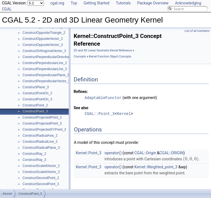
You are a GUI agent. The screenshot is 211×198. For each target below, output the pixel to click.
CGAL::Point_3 (100, 113)
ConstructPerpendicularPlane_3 (46, 75)
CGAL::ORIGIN (171, 152)
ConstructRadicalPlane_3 (41, 148)
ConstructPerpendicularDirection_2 (48, 57)
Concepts (80, 56)
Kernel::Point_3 (88, 152)
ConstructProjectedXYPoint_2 (44, 129)
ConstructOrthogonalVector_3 (44, 51)
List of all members (197, 31)
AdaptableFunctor (103, 97)
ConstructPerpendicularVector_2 (46, 81)
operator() (112, 152)
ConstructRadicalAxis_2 (40, 136)
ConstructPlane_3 (36, 87)
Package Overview (152, 3)
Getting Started (96, 3)
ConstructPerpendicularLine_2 (45, 63)
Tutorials (123, 3)
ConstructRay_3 (34, 160)
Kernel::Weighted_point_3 (155, 166)
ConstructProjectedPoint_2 (42, 117)
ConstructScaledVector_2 (41, 166)
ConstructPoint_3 (35, 111)
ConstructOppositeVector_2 (43, 39)
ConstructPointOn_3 (37, 99)
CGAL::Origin (145, 152)
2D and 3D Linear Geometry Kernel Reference (103, 50)
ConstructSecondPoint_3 (41, 184)
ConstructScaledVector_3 (41, 172)
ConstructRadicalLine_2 (40, 142)
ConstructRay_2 (34, 154)
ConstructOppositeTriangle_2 (44, 33)
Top (74, 3)
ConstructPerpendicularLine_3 (45, 69)
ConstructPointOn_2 (37, 93)
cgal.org (57, 3)
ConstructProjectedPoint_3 (42, 123)
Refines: (81, 91)
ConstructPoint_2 (35, 105)
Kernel (124, 113)
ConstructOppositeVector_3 (43, 45)
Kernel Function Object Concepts (110, 56)
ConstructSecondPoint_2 (41, 178)
